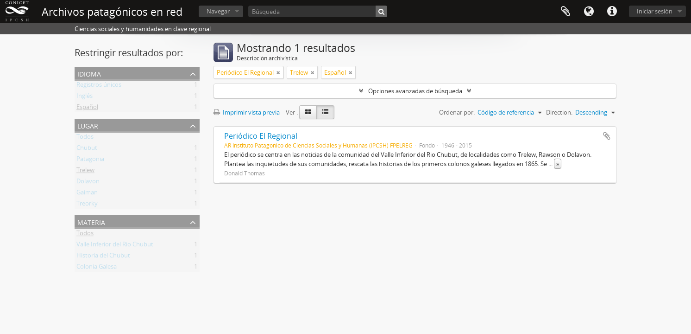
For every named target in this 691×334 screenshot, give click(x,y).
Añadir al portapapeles (606, 136)
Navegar (218, 11)
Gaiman (87, 194)
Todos (85, 138)
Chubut (86, 149)
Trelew (85, 171)
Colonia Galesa (96, 268)
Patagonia (90, 160)
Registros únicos (98, 86)
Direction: (559, 112)
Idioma (588, 11)
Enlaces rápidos (611, 11)
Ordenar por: (457, 112)
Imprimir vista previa (247, 112)
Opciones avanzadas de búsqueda (415, 91)
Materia (91, 221)
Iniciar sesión (654, 11)
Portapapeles (565, 11)
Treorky (87, 205)
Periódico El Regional (260, 136)
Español (87, 108)
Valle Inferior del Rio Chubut (114, 246)
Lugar (87, 125)
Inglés (84, 97)
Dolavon (88, 183)
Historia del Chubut (103, 257)
